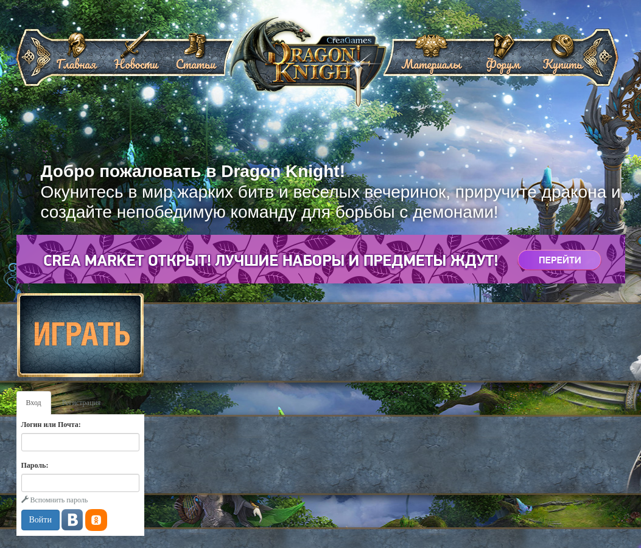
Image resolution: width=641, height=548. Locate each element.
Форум (503, 59)
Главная (76, 59)
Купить (562, 59)
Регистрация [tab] (81, 402)
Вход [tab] (33, 402)
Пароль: (35, 465)
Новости (135, 59)
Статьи (195, 59)
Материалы (431, 59)
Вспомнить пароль (54, 500)
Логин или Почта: (51, 424)
